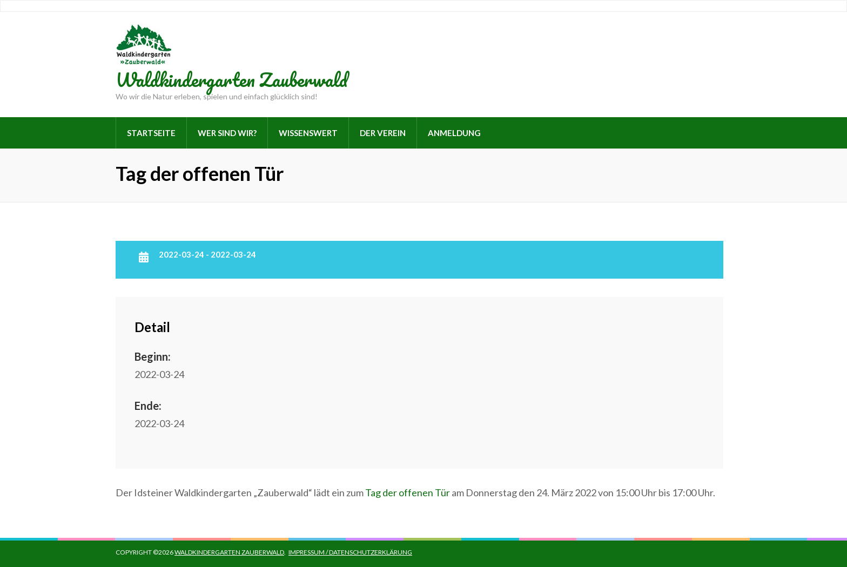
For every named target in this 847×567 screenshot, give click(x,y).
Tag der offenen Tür (407, 492)
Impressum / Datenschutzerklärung (350, 552)
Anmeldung (454, 133)
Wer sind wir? (227, 133)
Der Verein (383, 133)
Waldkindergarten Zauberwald (231, 79)
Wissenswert (308, 133)
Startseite (151, 133)
